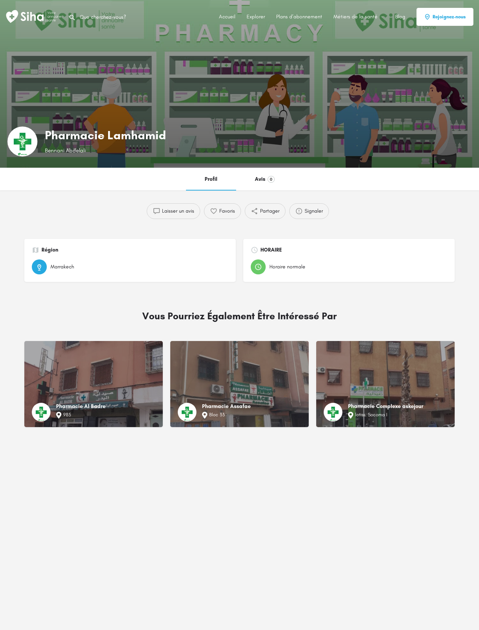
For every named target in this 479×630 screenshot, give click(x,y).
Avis (265, 179)
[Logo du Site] (34, 16)
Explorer (256, 16)
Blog (400, 16)
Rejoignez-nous (445, 16)
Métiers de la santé (355, 16)
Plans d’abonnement (299, 16)
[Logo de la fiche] (22, 141)
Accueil (227, 16)
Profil (211, 179)
